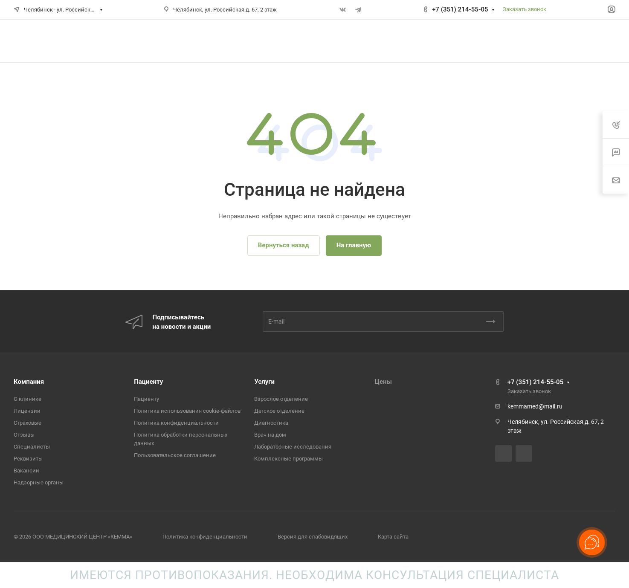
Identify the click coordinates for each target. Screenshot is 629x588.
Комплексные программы (288, 458)
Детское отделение (279, 411)
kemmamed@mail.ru (534, 406)
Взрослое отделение (281, 399)
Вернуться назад (283, 245)
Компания (29, 381)
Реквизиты (28, 458)
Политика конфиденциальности (176, 423)
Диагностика (271, 423)
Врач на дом (270, 435)
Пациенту (148, 381)
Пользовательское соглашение (175, 455)
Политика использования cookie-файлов (187, 411)
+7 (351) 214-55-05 (460, 9)
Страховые (27, 423)
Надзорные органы (39, 482)
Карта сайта (393, 536)
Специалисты (32, 446)
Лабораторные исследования (292, 446)
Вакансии (26, 470)
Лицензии (27, 411)
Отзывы (24, 435)
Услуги (264, 381)
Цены (383, 381)
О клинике (27, 399)
